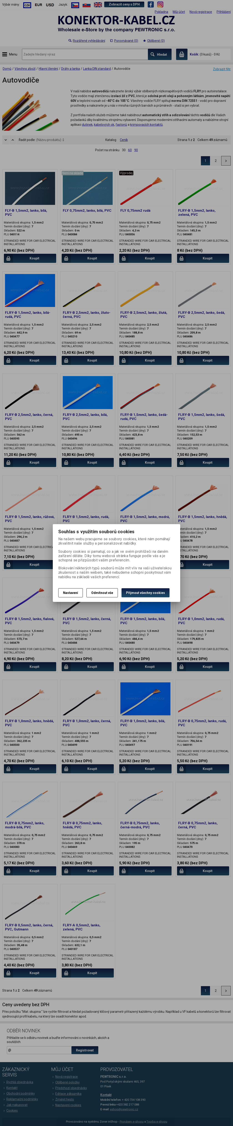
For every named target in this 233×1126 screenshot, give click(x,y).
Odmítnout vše (102, 593)
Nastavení (70, 593)
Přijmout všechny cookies (145, 593)
